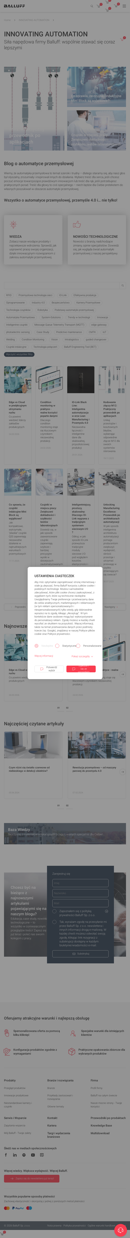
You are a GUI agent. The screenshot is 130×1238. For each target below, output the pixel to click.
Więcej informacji (43, 655)
